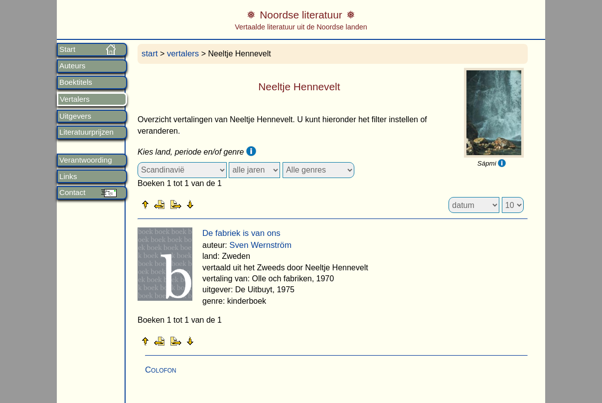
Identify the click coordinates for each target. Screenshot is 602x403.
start (150, 53)
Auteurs (72, 66)
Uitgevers (75, 116)
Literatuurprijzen (86, 132)
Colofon (160, 370)
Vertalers (75, 99)
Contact (72, 193)
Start (67, 49)
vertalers (183, 53)
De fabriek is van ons (241, 233)
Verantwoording (85, 160)
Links (68, 177)
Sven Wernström (260, 245)
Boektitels (75, 82)
